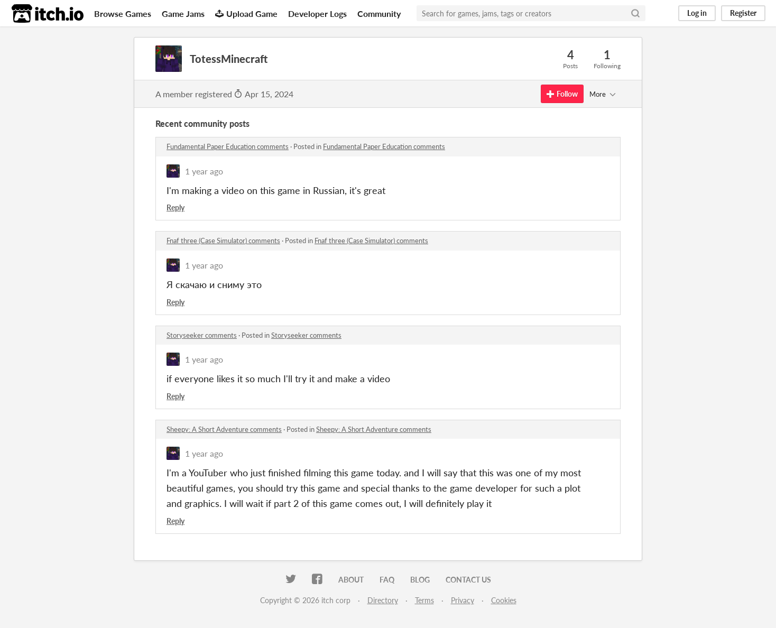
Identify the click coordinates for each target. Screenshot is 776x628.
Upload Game (246, 13)
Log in (697, 12)
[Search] (635, 13)
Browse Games (122, 13)
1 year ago (204, 171)
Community (379, 13)
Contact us (468, 579)
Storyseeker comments (202, 335)
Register (743, 12)
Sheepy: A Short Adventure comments (224, 429)
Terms (424, 600)
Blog (420, 579)
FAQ (387, 579)
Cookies (503, 600)
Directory (382, 600)
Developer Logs (317, 13)
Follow (562, 93)
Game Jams (183, 13)
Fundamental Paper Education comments (228, 146)
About (351, 579)
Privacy (462, 600)
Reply (175, 207)
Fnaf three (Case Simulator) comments (223, 240)
